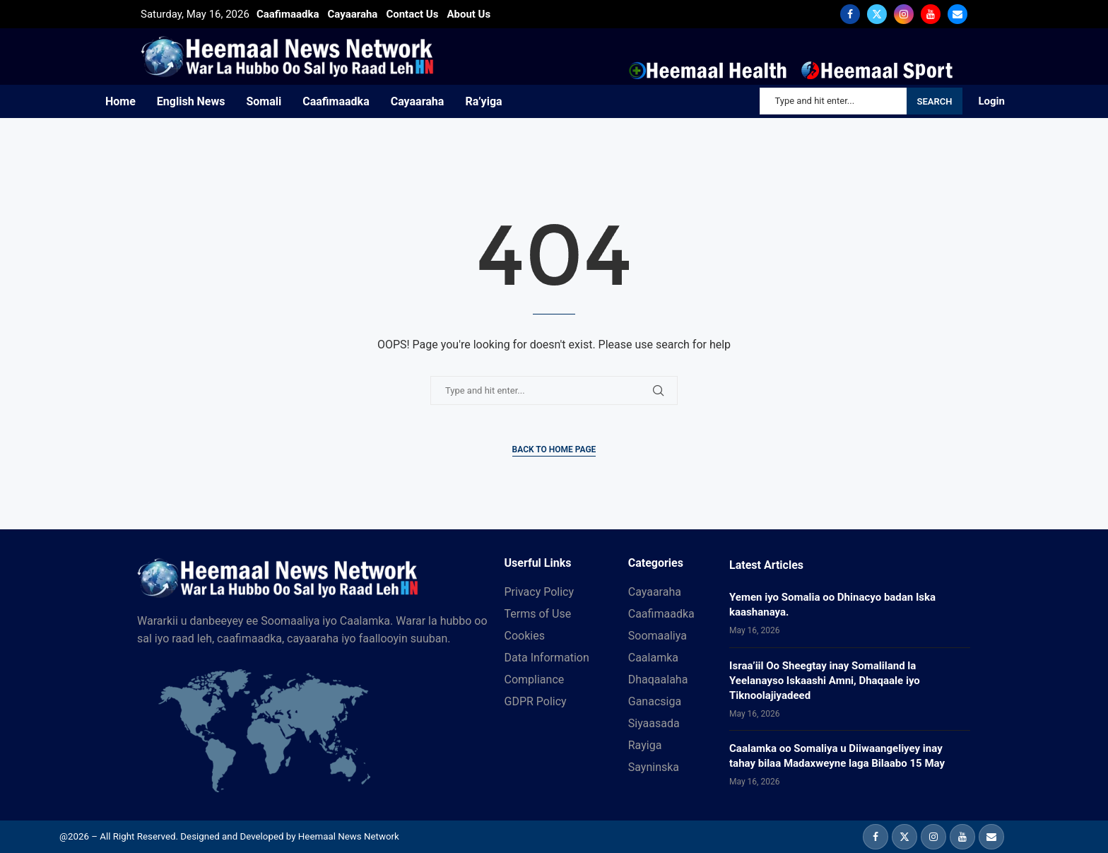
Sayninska (653, 767)
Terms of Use (538, 614)
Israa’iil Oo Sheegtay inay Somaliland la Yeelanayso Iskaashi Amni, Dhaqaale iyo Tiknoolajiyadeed (824, 680)
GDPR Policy (536, 701)
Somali (263, 101)
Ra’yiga (483, 101)
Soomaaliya (657, 636)
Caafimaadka (335, 101)
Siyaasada (654, 723)
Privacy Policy (539, 592)
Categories (655, 563)
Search (935, 101)
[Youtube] (931, 14)
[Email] (957, 14)
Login (991, 101)
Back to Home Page (554, 449)
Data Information (547, 658)
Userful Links (538, 563)
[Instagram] (904, 14)
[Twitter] (877, 14)
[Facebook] (850, 14)
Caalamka (653, 658)
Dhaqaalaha (658, 680)
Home (120, 101)
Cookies (525, 636)
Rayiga (645, 745)
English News (191, 101)
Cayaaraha (417, 101)
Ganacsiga (654, 701)
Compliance (535, 680)
